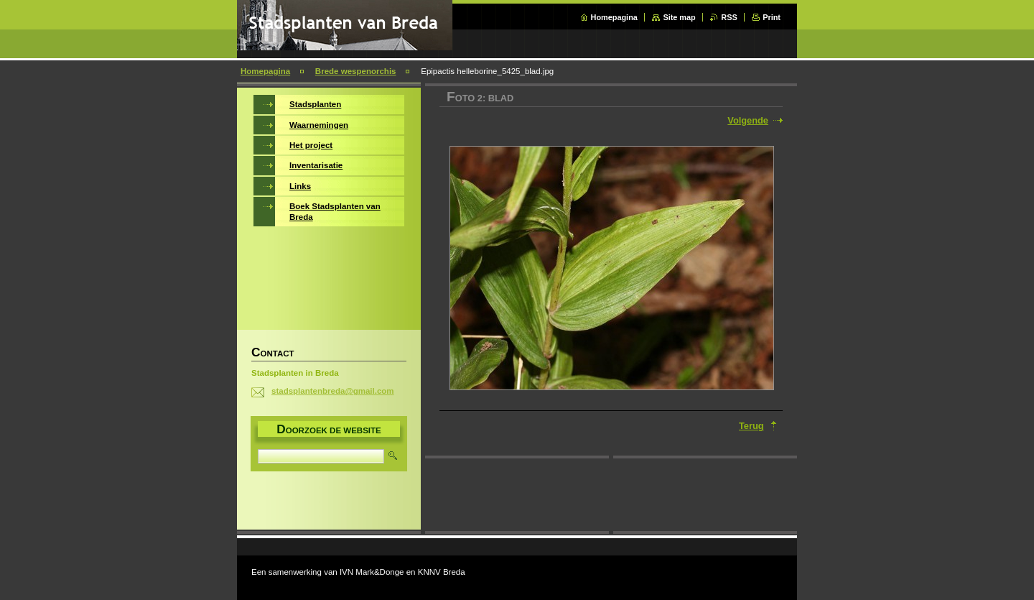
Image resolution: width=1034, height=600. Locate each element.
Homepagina (614, 17)
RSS (729, 17)
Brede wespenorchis (355, 71)
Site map (679, 17)
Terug (751, 425)
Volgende (747, 120)
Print (772, 17)
